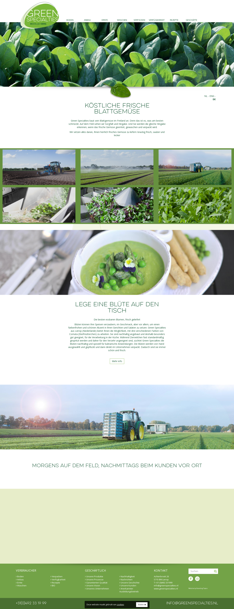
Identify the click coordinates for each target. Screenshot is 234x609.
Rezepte (174, 19)
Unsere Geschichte (129, 582)
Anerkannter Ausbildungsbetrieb (129, 590)
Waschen (122, 19)
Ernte (105, 19)
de (214, 99)
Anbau (87, 19)
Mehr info (117, 361)
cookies (120, 604)
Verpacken (139, 19)
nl (205, 96)
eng (212, 96)
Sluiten (142, 604)
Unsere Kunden (127, 585)
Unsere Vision (92, 585)
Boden (69, 19)
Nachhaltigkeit (127, 576)
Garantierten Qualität (96, 582)
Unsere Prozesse (94, 579)
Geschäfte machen (191, 20)
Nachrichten (125, 579)
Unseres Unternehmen (97, 588)
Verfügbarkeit (157, 19)
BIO (52, 585)
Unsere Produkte (94, 576)
